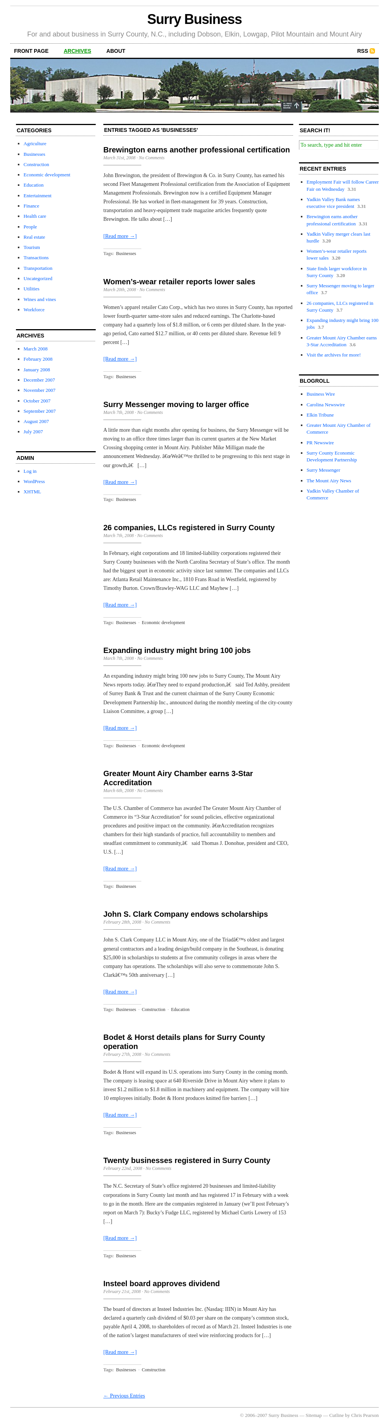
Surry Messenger (323, 470)
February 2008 (38, 359)
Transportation (38, 268)
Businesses (34, 154)
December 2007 (39, 380)
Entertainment (38, 195)
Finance (31, 206)
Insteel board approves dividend (161, 1283)
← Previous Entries (124, 1396)
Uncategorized (38, 278)
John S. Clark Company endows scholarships (185, 914)
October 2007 (37, 401)
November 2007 (39, 390)
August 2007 (36, 421)
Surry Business (194, 19)
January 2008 (37, 369)
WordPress (34, 481)
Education (34, 185)
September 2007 (40, 411)
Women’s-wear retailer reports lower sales (179, 281)
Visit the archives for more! (334, 355)
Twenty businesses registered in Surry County (186, 1160)
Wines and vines (40, 299)
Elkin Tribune (320, 415)
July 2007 (33, 431)
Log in (30, 471)
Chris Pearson (365, 1415)
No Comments (152, 157)
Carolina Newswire (326, 404)
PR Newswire (320, 442)
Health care (35, 216)
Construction (36, 164)
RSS (362, 51)
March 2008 (35, 349)
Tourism (32, 247)
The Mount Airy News (329, 480)
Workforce (34, 309)
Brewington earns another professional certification (196, 150)
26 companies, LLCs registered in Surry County (189, 527)
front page (31, 51)
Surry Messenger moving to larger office (176, 404)
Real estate (34, 237)
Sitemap (314, 1415)
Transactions (36, 257)
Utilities (32, 289)
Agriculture (35, 143)
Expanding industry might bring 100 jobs (177, 650)
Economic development (47, 174)
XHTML (32, 491)
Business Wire (321, 394)
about (115, 51)
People (30, 227)
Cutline (336, 1415)
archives (77, 51)
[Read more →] (120, 236)
